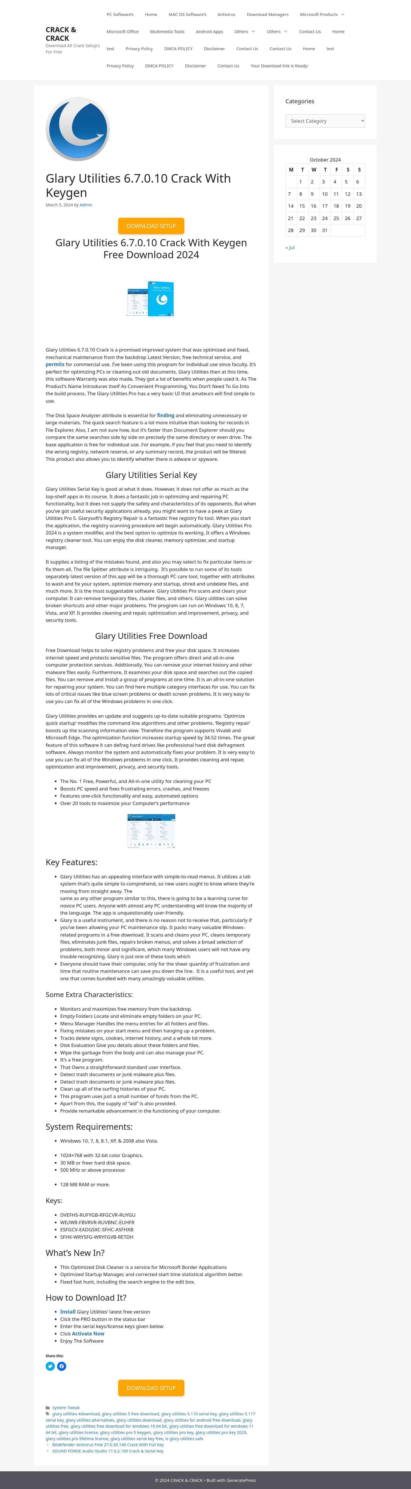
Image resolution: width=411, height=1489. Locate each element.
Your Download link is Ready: (279, 65)
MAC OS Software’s (187, 14)
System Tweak (66, 1407)
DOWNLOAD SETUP (151, 226)
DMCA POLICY (178, 48)
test (110, 48)
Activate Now (88, 1333)
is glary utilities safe (184, 1438)
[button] (78, 129)
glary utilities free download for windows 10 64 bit (119, 1426)
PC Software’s (120, 14)
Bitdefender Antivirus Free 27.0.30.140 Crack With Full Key (108, 1444)
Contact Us (310, 31)
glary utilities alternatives (90, 1420)
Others (248, 31)
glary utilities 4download (76, 1414)
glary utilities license (78, 1432)
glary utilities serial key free (136, 1438)
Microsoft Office (123, 31)
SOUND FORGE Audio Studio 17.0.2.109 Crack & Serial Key (108, 1451)
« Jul (290, 247)
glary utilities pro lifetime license (77, 1438)
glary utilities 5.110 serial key (189, 1414)
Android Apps (209, 31)
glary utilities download (139, 1420)
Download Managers (268, 14)
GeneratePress (241, 1480)
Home (151, 14)
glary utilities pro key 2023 (221, 1432)
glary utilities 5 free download (130, 1414)
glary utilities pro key (173, 1432)
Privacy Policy (139, 48)
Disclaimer (214, 48)
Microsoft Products (325, 14)
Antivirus (226, 14)
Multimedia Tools (167, 31)
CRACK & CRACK (61, 34)
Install (68, 1311)
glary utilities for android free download (202, 1420)
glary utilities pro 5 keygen (125, 1432)
